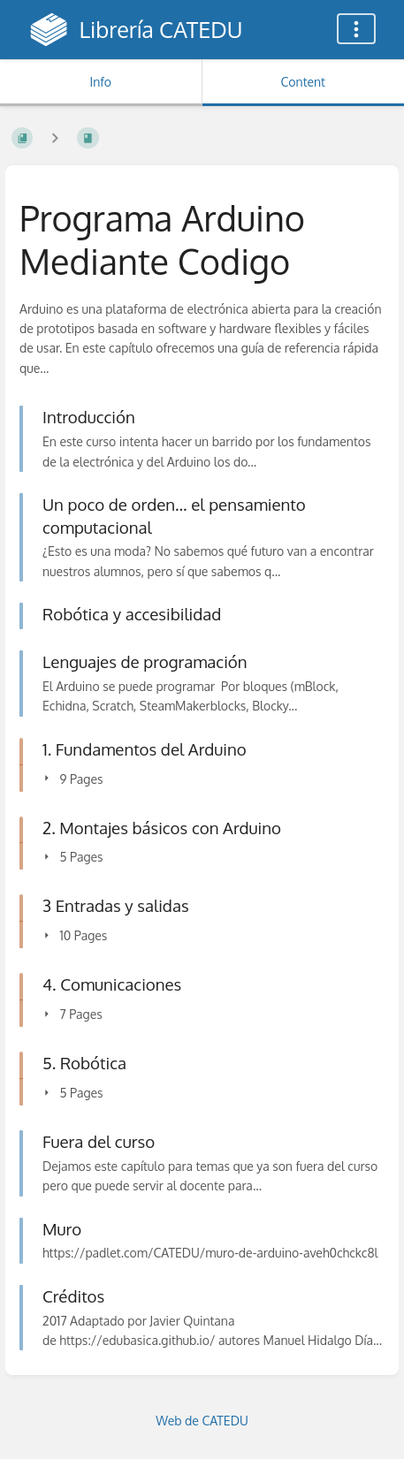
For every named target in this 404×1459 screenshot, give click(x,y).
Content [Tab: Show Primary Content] (303, 81)
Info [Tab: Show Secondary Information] (100, 81)
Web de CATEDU (202, 1420)
